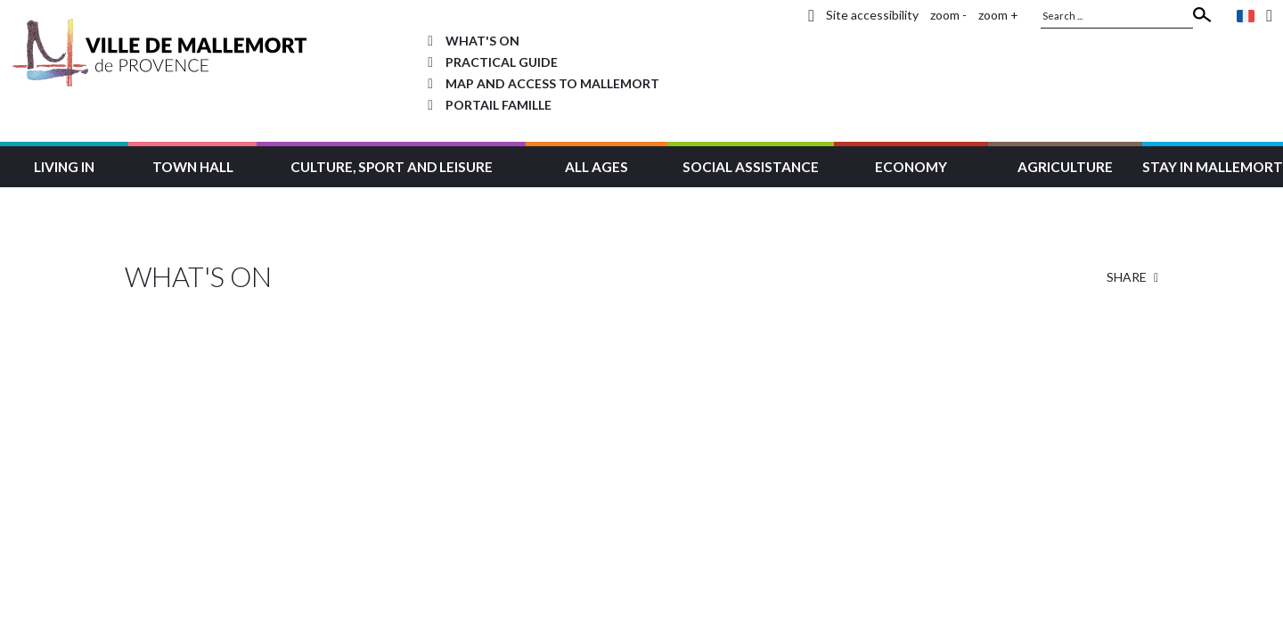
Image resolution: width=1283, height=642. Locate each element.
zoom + (998, 14)
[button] (64, 164)
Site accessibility (872, 14)
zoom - (948, 14)
